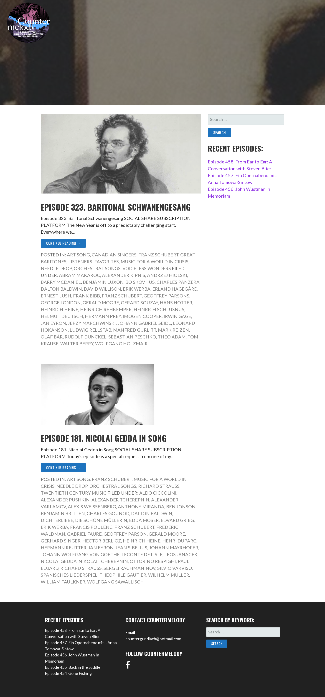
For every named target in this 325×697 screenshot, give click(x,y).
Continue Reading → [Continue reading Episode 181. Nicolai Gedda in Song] (63, 467)
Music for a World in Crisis (154, 261)
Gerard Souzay (139, 302)
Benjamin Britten (63, 513)
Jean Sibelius (131, 547)
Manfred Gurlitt (134, 330)
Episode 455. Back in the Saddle (72, 667)
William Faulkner (63, 581)
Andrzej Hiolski (167, 275)
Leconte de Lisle (142, 554)
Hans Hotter (176, 302)
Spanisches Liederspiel (69, 575)
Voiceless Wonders (146, 268)
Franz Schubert (158, 254)
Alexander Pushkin (65, 499)
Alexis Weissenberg (92, 506)
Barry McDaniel (61, 282)
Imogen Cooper (142, 316)
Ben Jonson (181, 506)
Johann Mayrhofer (173, 547)
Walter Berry (76, 343)
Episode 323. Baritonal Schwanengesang (116, 207)
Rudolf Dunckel (86, 336)
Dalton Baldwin (61, 289)
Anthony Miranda (141, 506)
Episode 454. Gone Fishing (68, 673)
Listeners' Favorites (93, 261)
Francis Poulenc (91, 527)
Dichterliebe (57, 520)
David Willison (102, 289)
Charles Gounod (108, 513)
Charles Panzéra (178, 282)
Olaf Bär (52, 336)
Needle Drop (56, 268)
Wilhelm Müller (168, 575)
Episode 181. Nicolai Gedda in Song (104, 438)
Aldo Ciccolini (157, 493)
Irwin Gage (177, 316)
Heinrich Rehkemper (106, 309)
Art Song (78, 254)
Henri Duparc (179, 540)
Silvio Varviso (174, 568)
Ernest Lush (56, 295)
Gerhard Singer (61, 540)
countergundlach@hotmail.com (153, 638)
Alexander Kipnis (123, 275)
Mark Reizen (173, 330)
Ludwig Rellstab (90, 330)
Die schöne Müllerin (101, 520)
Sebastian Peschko (132, 336)
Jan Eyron (53, 323)
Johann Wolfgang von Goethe (80, 554)
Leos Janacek (181, 554)
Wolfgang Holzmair (121, 343)
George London (61, 302)
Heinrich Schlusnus (159, 309)
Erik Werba (136, 289)
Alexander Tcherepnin (120, 499)
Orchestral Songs (97, 268)
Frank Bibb (86, 295)
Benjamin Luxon (103, 282)
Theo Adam (172, 336)
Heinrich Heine (59, 309)
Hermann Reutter (63, 547)
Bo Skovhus (140, 282)
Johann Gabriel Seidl (144, 323)
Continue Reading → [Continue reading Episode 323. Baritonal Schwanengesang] (63, 243)
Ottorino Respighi (153, 561)
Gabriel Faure (84, 534)
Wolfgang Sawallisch (115, 581)
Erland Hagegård (174, 289)
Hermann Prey (103, 316)
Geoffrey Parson (125, 534)
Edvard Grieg (177, 520)
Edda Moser (144, 520)
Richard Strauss (159, 486)
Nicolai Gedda (59, 561)
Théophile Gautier (122, 575)
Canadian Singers (114, 254)
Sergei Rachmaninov (129, 568)
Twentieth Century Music (74, 493)
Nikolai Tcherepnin (103, 561)
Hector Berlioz (101, 540)
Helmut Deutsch (62, 316)
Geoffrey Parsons (166, 295)
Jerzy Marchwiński (92, 323)
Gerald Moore (101, 302)
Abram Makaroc (79, 275)
